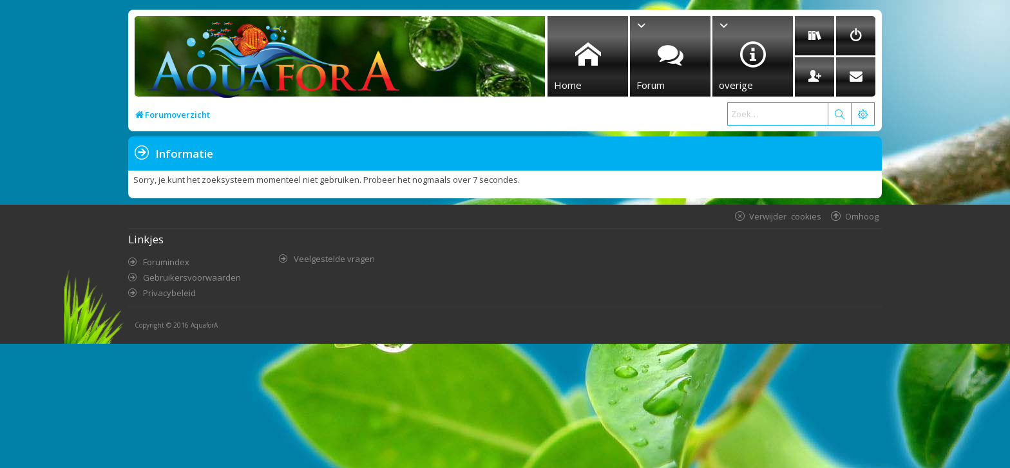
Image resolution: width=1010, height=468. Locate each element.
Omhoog (862, 216)
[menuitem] (814, 35)
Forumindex (166, 262)
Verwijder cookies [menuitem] (785, 216)
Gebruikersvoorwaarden (192, 277)
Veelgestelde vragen (334, 259)
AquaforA (204, 325)
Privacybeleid (169, 293)
